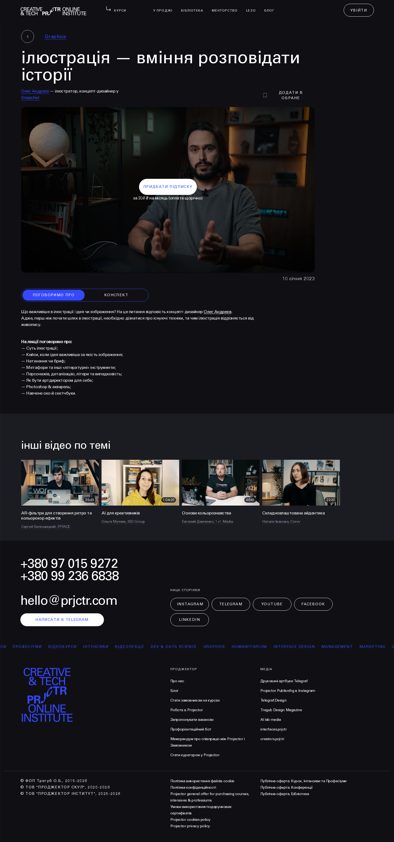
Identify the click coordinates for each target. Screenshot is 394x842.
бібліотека (194, 7)
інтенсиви (99, 646)
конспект (116, 295)
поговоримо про (54, 295)
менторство (227, 7)
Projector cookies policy (190, 819)
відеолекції (133, 646)
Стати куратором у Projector (195, 755)
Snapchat (30, 97)
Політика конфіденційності (193, 787)
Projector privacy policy (190, 826)
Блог (271, 7)
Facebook (313, 604)
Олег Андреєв (35, 91)
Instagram (190, 604)
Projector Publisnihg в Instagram (288, 690)
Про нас (177, 681)
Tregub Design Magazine (281, 710)
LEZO (253, 7)
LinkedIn (189, 619)
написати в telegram (62, 619)
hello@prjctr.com (68, 600)
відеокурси (66, 646)
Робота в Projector (186, 710)
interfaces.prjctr (273, 729)
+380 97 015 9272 (69, 563)
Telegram (230, 604)
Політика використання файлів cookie (202, 781)
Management (341, 646)
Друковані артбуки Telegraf (284, 681)
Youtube (272, 604)
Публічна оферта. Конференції (286, 787)
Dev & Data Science (177, 646)
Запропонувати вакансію (192, 719)
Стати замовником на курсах (195, 700)
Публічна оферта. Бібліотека (284, 794)
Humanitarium (253, 646)
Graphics (55, 36)
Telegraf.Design (273, 700)
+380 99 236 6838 (69, 576)
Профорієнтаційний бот (190, 729)
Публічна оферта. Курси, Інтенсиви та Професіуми (303, 781)
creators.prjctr (272, 739)
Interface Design (297, 646)
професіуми (30, 646)
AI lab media (270, 719)
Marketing (376, 646)
